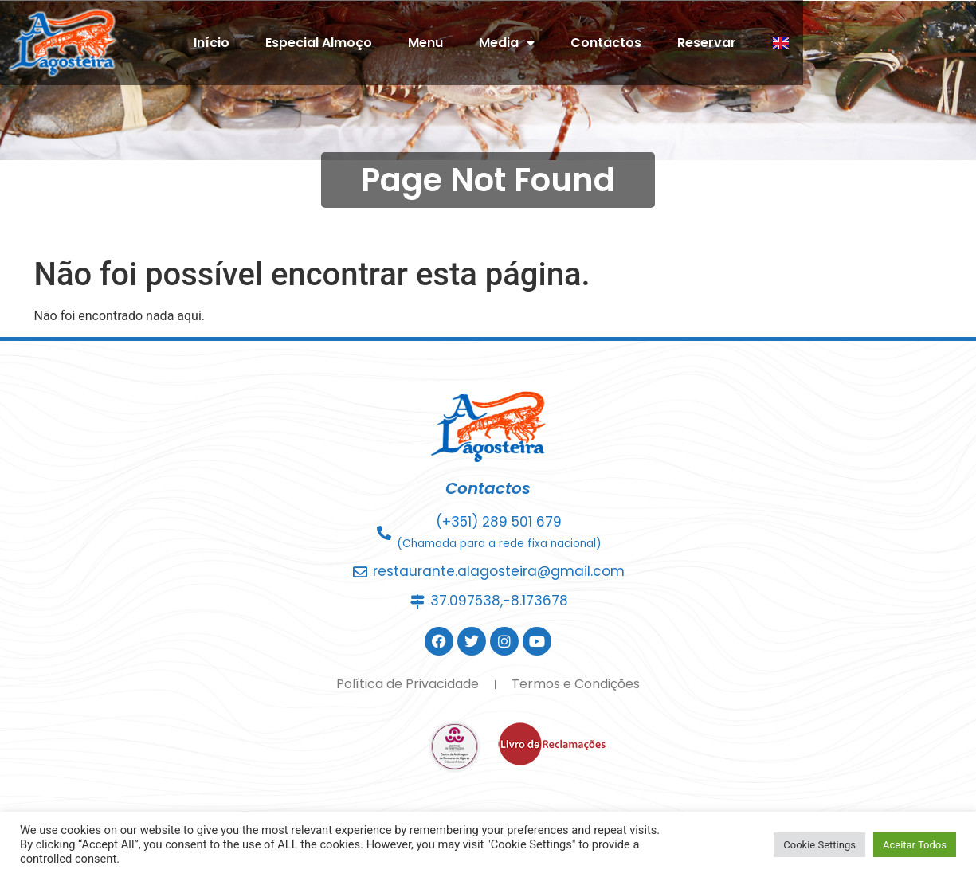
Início (345, 46)
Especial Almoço (451, 46)
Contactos (739, 46)
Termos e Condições (576, 684)
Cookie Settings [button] (819, 845)
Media (640, 46)
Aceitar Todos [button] (915, 845)
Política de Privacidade (407, 684)
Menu (558, 46)
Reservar (839, 46)
